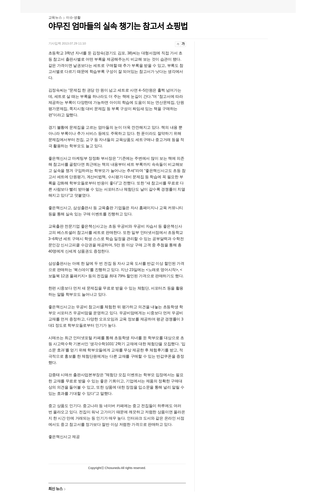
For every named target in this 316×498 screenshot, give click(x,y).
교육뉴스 (55, 17)
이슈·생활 (73, 17)
